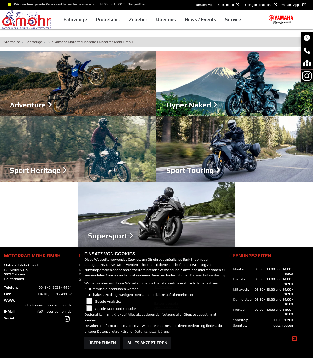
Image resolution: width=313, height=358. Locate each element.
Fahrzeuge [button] (75, 19)
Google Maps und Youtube (115, 308)
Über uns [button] (166, 19)
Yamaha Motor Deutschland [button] (215, 5)
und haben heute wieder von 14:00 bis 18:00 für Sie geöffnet (100, 4)
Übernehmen (102, 342)
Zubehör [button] (138, 19)
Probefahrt (108, 19)
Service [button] (233, 19)
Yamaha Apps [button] (291, 5)
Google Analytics (108, 301)
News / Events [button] (200, 19)
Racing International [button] (258, 5)
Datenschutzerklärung (207, 275)
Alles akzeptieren (147, 342)
